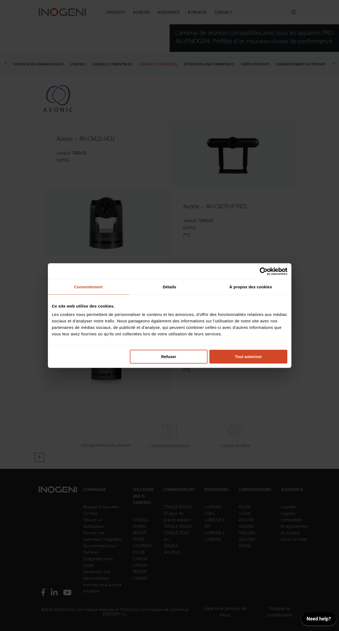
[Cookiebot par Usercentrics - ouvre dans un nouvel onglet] (263, 271)
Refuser (168, 356)
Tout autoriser (248, 356)
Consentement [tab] (88, 287)
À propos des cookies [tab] (250, 287)
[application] (318, 620)
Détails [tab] (169, 287)
